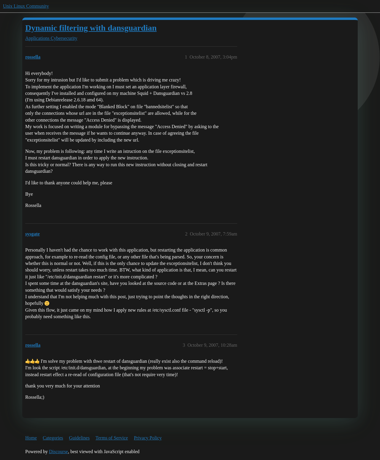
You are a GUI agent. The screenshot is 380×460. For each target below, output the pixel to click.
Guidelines (79, 437)
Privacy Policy (148, 437)
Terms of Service (112, 437)
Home (31, 437)
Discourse (58, 451)
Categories (53, 437)
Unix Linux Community (26, 6)
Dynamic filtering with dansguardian (91, 27)
